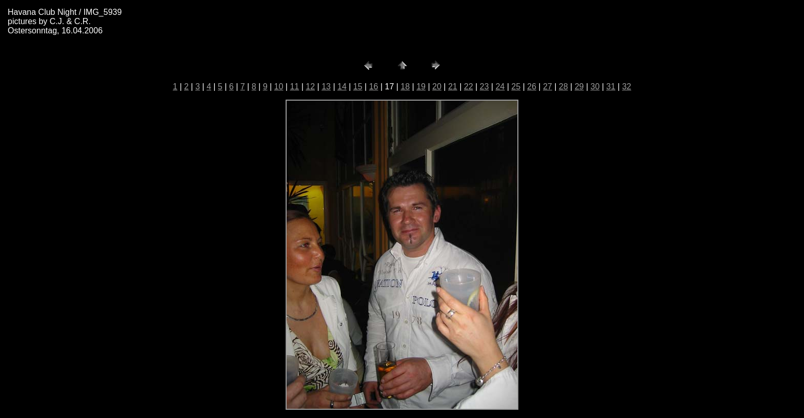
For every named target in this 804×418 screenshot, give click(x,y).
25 (515, 86)
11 (294, 86)
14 (342, 86)
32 (626, 86)
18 (405, 86)
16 (373, 86)
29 (579, 86)
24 (500, 86)
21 (452, 86)
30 (594, 86)
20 (436, 86)
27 (547, 86)
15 (358, 86)
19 (421, 86)
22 (468, 86)
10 (279, 86)
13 (326, 86)
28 (563, 86)
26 (531, 86)
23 (484, 86)
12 (310, 86)
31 (610, 86)
